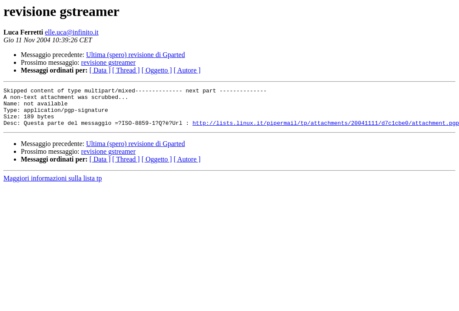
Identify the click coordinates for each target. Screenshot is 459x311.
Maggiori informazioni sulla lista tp (52, 186)
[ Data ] (100, 70)
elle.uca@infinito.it (72, 32)
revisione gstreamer (108, 62)
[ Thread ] (126, 70)
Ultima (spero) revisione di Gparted (135, 54)
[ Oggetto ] (156, 70)
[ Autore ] (186, 70)
